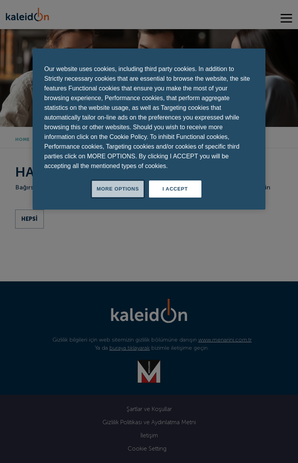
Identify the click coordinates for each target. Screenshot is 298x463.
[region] (149, 129)
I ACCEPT (175, 189)
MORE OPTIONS (118, 189)
